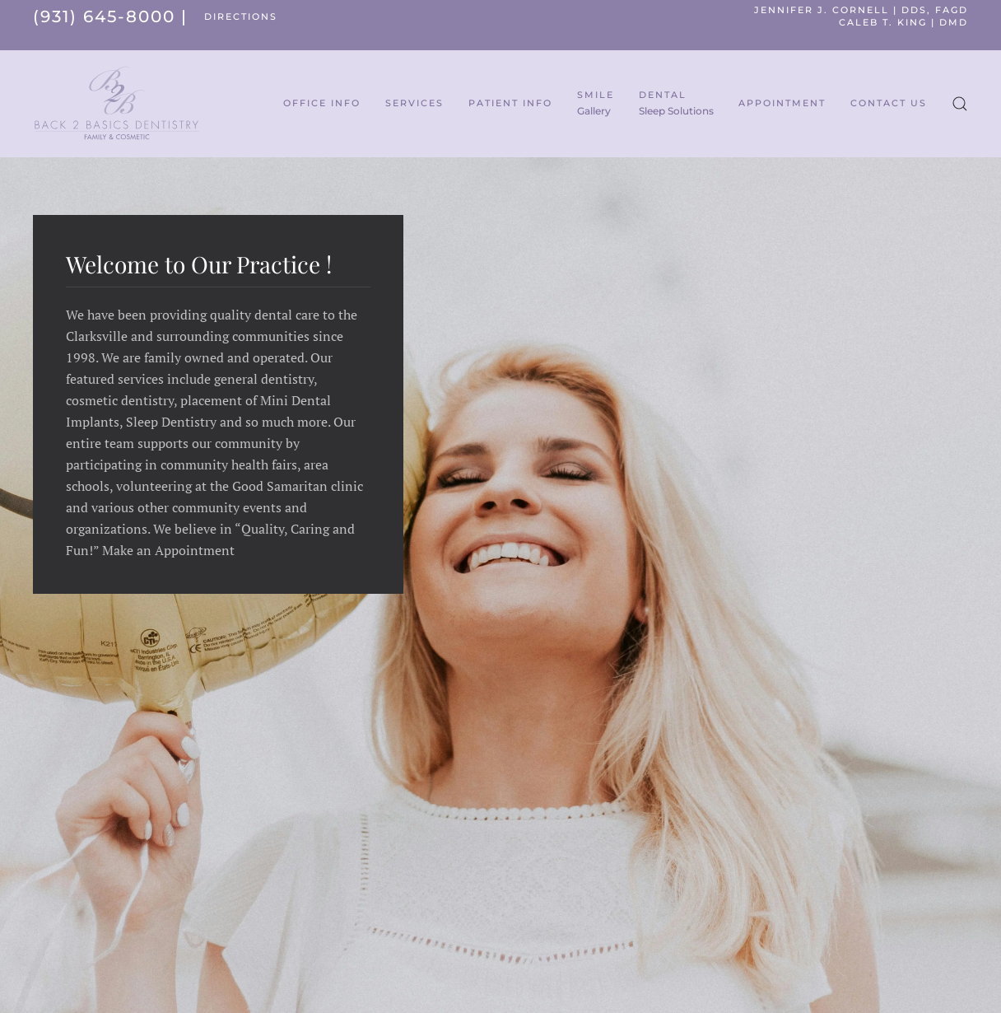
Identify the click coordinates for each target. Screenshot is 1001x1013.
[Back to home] (117, 103)
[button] (960, 103)
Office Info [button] (322, 103)
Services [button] (414, 103)
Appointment (782, 103)
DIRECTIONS (240, 16)
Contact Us (888, 103)
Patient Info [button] (510, 103)
